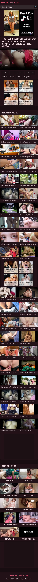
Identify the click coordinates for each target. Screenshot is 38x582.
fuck (22, 73)
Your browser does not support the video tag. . (19, 59)
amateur (5, 73)
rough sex (27, 77)
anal (27, 73)
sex (12, 73)
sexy (16, 73)
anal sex (5, 77)
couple (19, 77)
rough (12, 77)
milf (32, 73)
